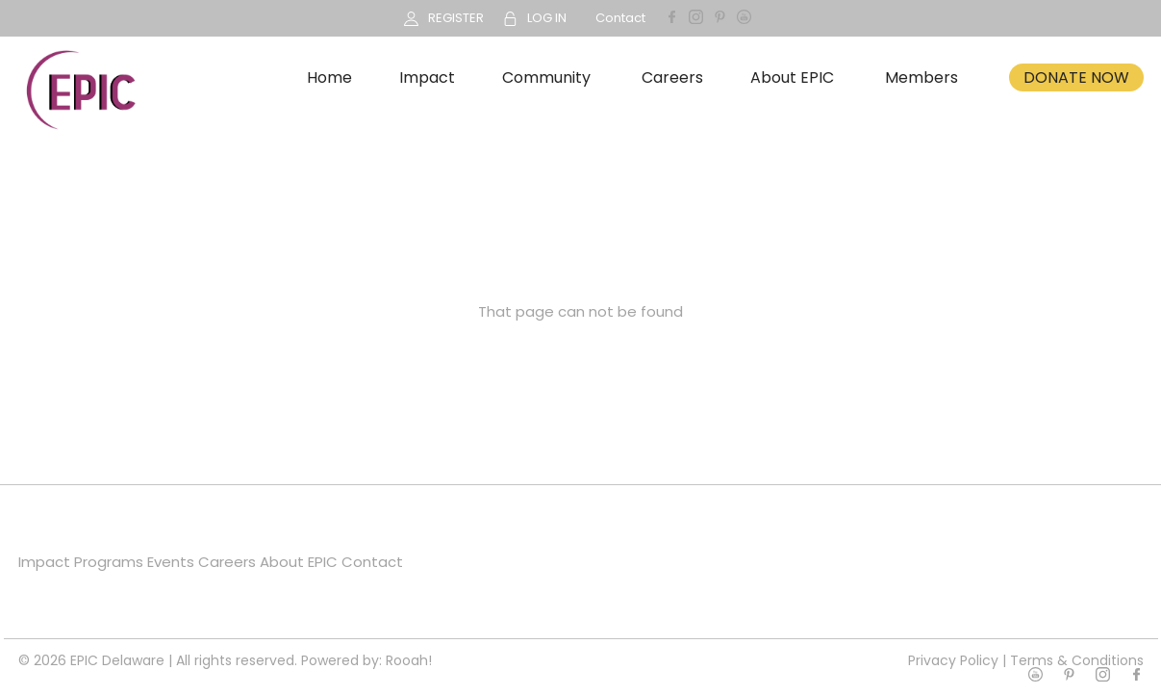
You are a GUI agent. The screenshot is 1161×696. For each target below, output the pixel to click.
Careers (672, 77)
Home (329, 77)
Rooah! (409, 660)
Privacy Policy (953, 660)
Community (546, 77)
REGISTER (456, 18)
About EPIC (792, 77)
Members (921, 77)
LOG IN (547, 18)
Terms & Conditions (1077, 660)
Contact (620, 18)
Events (170, 562)
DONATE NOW (1076, 77)
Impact (427, 77)
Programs (108, 562)
